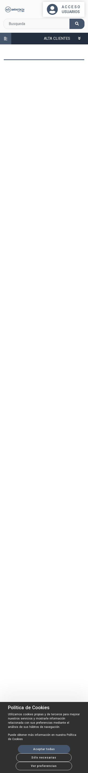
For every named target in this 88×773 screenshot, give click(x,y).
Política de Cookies (29, 707)
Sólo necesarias (43, 757)
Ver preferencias (44, 766)
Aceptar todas (44, 749)
